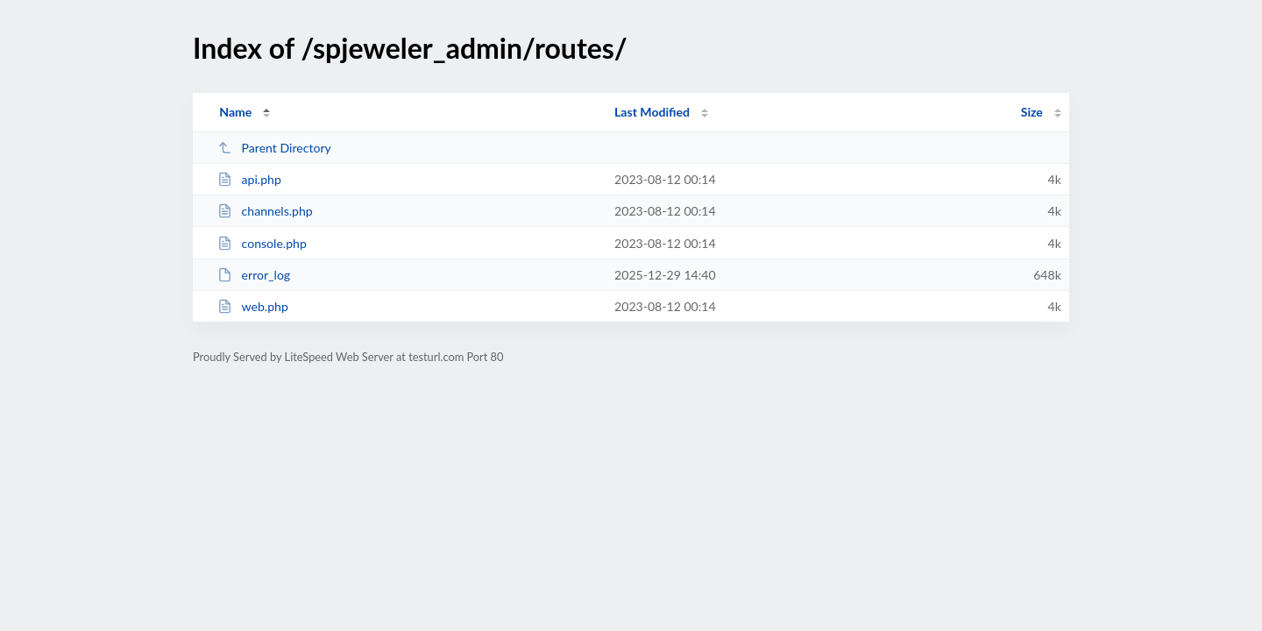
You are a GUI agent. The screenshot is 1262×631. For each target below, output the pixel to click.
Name (235, 111)
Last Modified (652, 111)
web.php (252, 306)
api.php (249, 179)
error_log (253, 274)
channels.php (265, 210)
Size (1032, 111)
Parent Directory (274, 147)
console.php (262, 243)
